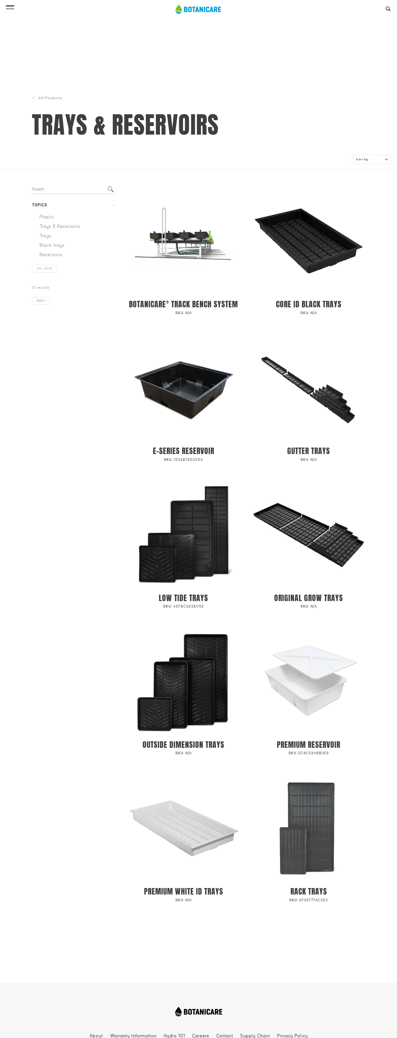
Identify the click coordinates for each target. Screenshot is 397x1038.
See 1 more (45, 268)
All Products (47, 98)
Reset (41, 300)
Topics (39, 205)
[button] (10, 6)
